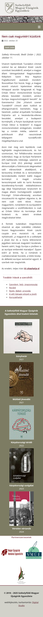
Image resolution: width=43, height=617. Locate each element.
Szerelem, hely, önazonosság (23, 284)
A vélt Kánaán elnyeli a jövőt (23, 294)
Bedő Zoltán (9, 47)
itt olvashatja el (31, 268)
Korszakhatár (15, 297)
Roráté (12, 287)
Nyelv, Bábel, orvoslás (20, 290)
